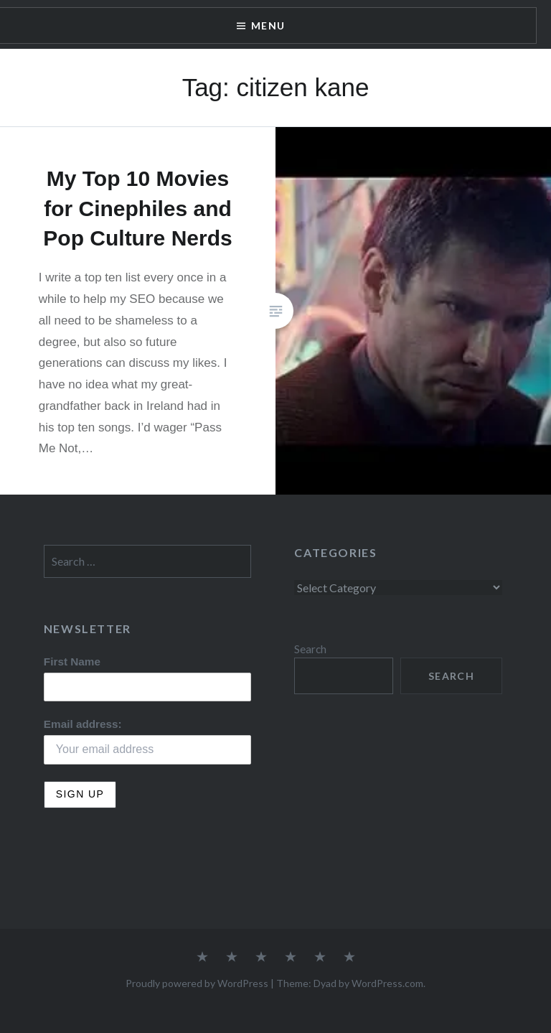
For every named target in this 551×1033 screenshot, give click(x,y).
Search (310, 648)
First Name (72, 661)
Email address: (83, 724)
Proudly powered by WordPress (197, 983)
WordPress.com (387, 983)
